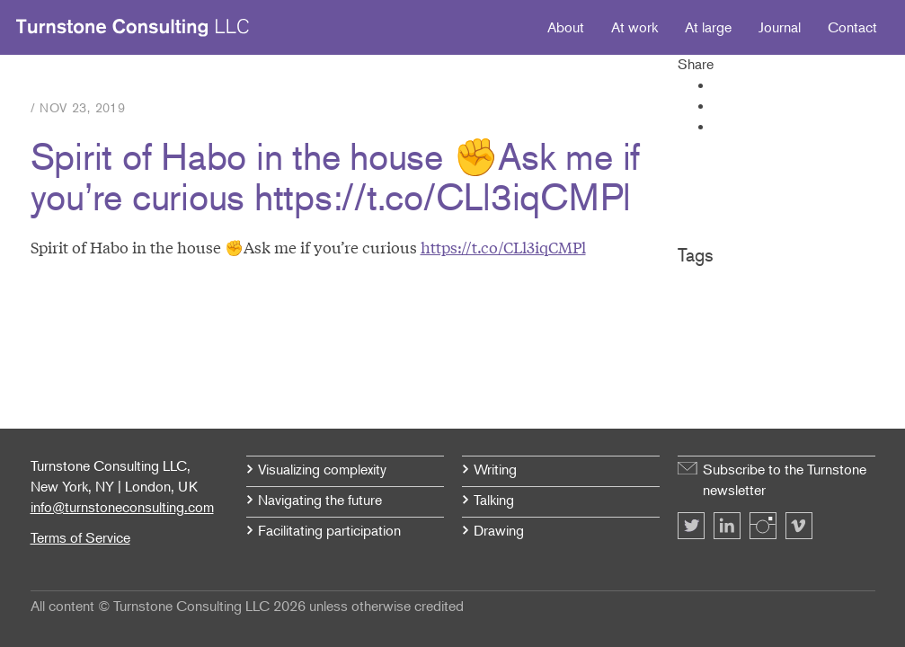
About (565, 27)
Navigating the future (320, 500)
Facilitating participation (329, 530)
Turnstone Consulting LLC (133, 28)
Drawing (499, 530)
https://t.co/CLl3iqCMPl (503, 246)
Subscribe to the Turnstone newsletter (784, 479)
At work (634, 27)
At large (708, 27)
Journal (780, 27)
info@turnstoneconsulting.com (122, 507)
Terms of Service (80, 537)
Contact (852, 27)
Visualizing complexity (322, 469)
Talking (494, 500)
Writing (495, 469)
